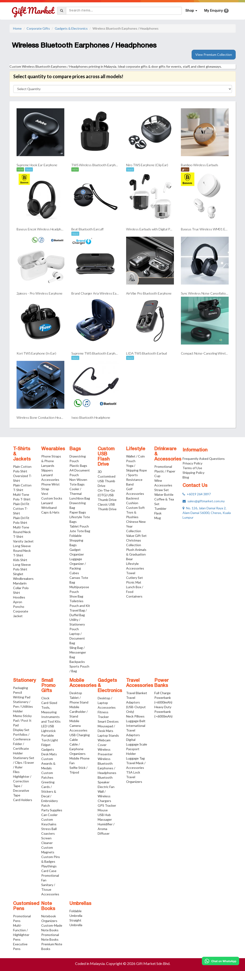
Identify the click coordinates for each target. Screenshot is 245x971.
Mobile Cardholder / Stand (78, 711)
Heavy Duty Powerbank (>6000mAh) (163, 711)
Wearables (53, 449)
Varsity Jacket (23, 541)
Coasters (48, 833)
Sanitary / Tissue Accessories (50, 889)
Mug (157, 518)
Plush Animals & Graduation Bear (136, 554)
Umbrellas (80, 904)
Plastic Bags (78, 466)
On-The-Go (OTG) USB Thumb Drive (107, 495)
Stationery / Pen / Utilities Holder (23, 706)
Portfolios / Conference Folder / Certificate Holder (22, 743)
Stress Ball (49, 829)
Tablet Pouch (79, 526)
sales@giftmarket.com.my (204, 501)
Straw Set (161, 490)
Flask (158, 513)
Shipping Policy (193, 473)
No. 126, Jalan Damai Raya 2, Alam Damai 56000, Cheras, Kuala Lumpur (207, 512)
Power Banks (161, 683)
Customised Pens (26, 906)
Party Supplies (51, 810)
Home (17, 28)
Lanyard (47, 503)
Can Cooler (49, 815)
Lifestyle (135, 449)
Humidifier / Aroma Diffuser (106, 828)
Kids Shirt (20, 560)
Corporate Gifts (38, 28)
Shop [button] (191, 10)
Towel (130, 573)
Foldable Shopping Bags (76, 540)
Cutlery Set (134, 578)
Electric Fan (106, 787)
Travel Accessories (139, 683)
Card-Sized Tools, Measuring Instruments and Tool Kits (51, 712)
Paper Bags (77, 512)
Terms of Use (192, 468)
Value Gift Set (136, 536)
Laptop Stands (108, 735)
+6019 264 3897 (197, 494)
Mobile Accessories (83, 683)
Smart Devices (108, 721)
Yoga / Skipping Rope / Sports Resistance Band (136, 475)
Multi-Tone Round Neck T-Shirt (22, 531)
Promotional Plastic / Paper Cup (164, 471)
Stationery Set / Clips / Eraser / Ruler (23, 762)
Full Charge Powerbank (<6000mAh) (163, 697)
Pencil (17, 692)
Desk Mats (49, 754)
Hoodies (19, 597)
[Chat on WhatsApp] (220, 961)
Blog (186, 477)
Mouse (103, 810)
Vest (44, 494)
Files (16, 772)
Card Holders (22, 800)
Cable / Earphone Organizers (77, 749)
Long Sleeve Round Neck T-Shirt (22, 550)
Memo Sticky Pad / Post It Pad (22, 720)
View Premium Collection (213, 54)
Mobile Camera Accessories (78, 725)
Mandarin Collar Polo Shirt (21, 588)
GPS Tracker (107, 805)
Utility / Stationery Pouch (77, 624)
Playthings (49, 866)
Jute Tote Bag (79, 531)
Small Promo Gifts (48, 686)
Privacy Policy (192, 463)
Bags (75, 449)
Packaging (20, 688)
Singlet (18, 574)
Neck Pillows (135, 716)
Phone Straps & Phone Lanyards (51, 461)
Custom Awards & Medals (48, 763)
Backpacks (77, 662)
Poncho (18, 607)
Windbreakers (23, 578)
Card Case (48, 871)
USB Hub (104, 815)
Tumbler (160, 508)
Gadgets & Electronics (71, 28)
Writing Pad (21, 697)
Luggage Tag (135, 758)
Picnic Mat (133, 582)
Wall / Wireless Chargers (104, 796)
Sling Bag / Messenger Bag (77, 652)
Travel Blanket (136, 693)
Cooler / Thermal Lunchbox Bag (79, 493)
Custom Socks (51, 498)
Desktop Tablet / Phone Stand (78, 697)
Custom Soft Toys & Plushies (135, 512)
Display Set (21, 730)
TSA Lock (133, 772)
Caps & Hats (50, 512)
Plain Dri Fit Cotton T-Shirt (21, 508)
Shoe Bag (76, 596)
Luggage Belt (135, 721)
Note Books (48, 906)
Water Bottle (163, 494)
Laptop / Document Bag (77, 638)
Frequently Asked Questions (204, 459)
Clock (45, 698)
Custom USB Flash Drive (106, 457)
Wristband (49, 508)
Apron (17, 602)
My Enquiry (216, 11)
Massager (105, 819)
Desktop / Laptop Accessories (107, 702)
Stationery (24, 681)
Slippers (47, 470)
